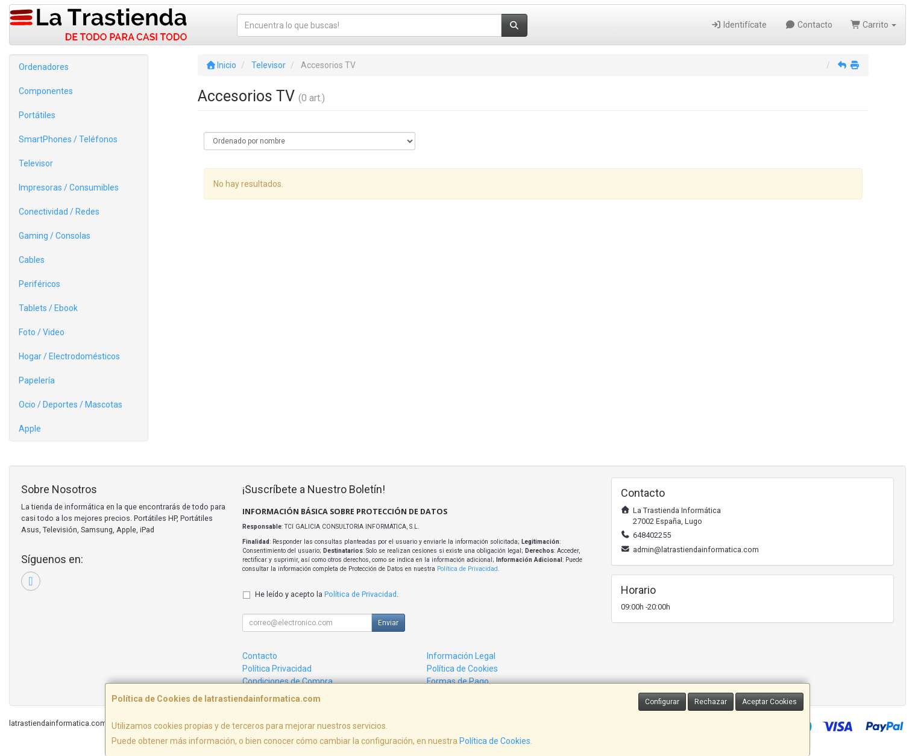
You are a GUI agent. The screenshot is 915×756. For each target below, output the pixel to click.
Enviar (388, 623)
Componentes (46, 91)
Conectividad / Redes (59, 211)
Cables (32, 260)
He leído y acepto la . (326, 594)
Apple (30, 428)
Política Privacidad (277, 668)
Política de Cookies (494, 741)
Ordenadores (44, 67)
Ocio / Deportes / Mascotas (70, 404)
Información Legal (461, 656)
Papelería (37, 380)
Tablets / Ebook (48, 308)
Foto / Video (41, 332)
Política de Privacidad (467, 568)
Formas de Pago (458, 681)
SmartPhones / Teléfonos (68, 139)
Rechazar (710, 702)
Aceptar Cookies (769, 702)
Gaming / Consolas (54, 236)
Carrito (874, 25)
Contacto (808, 25)
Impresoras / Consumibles (69, 187)
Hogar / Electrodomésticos (69, 356)
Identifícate (739, 25)
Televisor (36, 163)
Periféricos (39, 284)
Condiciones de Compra (287, 681)
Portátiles (37, 115)
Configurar (662, 702)
